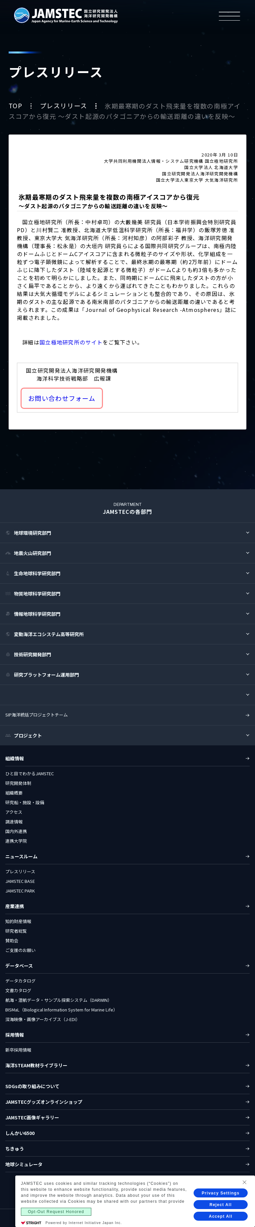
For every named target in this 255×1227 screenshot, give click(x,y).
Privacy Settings (221, 1207)
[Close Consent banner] (244, 1197)
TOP (16, 106)
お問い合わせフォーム (61, 398)
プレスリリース (64, 106)
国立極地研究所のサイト (71, 342)
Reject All (221, 1219)
